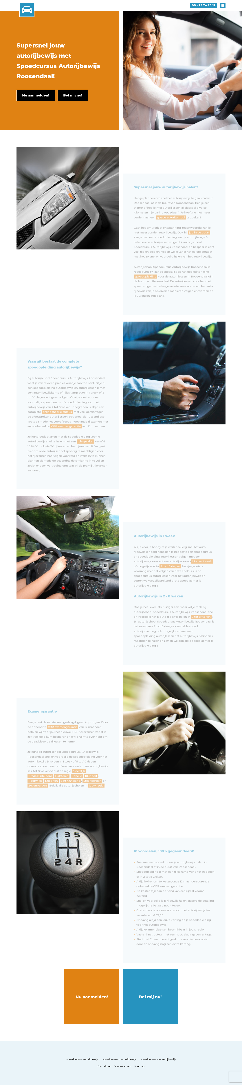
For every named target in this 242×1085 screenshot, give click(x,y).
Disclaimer (104, 1066)
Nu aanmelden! (92, 996)
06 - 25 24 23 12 (203, 5)
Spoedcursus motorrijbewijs (119, 1059)
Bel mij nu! (150, 996)
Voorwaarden (122, 1066)
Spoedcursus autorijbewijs (82, 1059)
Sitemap (139, 1066)
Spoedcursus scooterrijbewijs (158, 1059)
